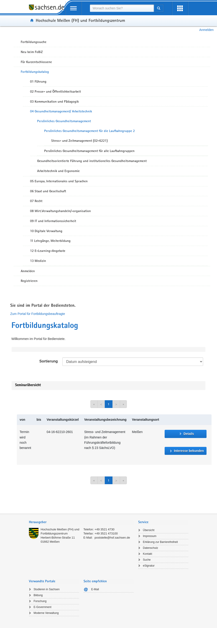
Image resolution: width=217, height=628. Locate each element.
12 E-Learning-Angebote (47, 251)
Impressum (149, 536)
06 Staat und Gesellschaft (48, 191)
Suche (147, 559)
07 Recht (36, 201)
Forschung (40, 601)
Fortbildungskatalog (35, 72)
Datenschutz (150, 548)
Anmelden (206, 30)
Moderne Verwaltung (46, 613)
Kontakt (147, 553)
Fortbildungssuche (33, 42)
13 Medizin (38, 261)
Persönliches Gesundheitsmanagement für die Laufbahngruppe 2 (89, 131)
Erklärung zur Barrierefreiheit (160, 542)
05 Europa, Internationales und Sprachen (59, 181)
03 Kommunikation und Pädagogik (54, 101)
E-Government (42, 607)
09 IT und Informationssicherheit (53, 221)
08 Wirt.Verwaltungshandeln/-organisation (60, 211)
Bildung (38, 595)
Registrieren (29, 281)
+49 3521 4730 (104, 529)
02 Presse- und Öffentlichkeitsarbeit (55, 91)
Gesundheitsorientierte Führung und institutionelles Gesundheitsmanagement (92, 161)
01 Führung (38, 81)
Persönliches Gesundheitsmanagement (64, 121)
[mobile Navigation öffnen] (73, 8)
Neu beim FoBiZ (32, 52)
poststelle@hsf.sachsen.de (112, 537)
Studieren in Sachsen (47, 589)
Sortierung (48, 361)
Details (189, 434)
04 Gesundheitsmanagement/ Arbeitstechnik (61, 111)
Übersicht (149, 530)
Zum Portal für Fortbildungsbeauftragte (37, 314)
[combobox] (122, 8)
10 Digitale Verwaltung (46, 231)
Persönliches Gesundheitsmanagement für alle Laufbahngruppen (89, 151)
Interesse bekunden (189, 451)
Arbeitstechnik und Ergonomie (58, 171)
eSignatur (149, 565)
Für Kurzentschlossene (36, 62)
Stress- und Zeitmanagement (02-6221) (79, 141)
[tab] (81, 522)
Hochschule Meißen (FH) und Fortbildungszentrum (80, 20)
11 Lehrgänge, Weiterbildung (50, 241)
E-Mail (95, 589)
